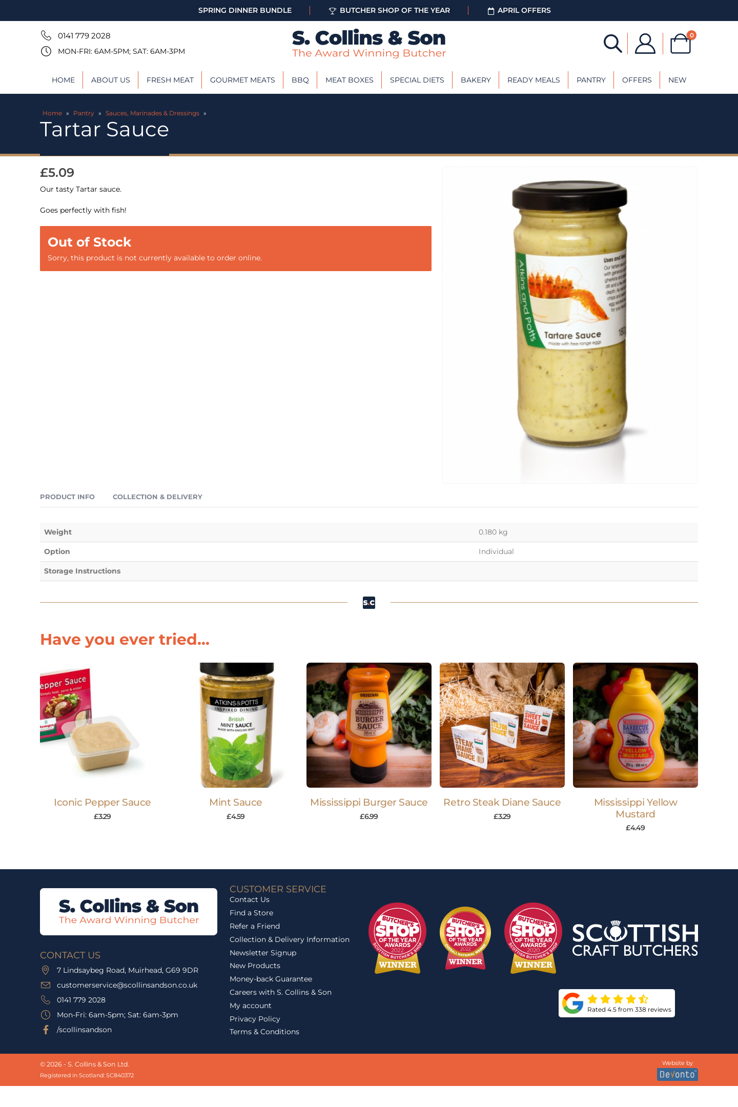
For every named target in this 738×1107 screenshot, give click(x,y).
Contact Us (250, 899)
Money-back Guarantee (271, 978)
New (677, 80)
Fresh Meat (170, 80)
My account (251, 1005)
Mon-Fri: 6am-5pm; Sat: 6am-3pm (121, 51)
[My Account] (645, 43)
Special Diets (417, 80)
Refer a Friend (255, 926)
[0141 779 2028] (45, 35)
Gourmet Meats (242, 80)
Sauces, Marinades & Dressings (152, 113)
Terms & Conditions (264, 1031)
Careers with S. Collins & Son (281, 992)
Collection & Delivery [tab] (157, 497)
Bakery (476, 80)
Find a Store (251, 912)
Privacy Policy (255, 1018)
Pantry (591, 80)
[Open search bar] (613, 42)
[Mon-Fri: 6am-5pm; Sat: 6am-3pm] (45, 51)
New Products (255, 965)
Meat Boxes (349, 80)
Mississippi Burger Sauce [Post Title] (369, 802)
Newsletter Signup (263, 952)
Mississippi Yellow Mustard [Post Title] (635, 808)
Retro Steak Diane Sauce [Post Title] (502, 802)
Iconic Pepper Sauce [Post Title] (102, 802)
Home (63, 80)
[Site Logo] (369, 43)
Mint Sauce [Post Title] (235, 802)
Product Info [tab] (67, 497)
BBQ (300, 80)
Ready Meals (533, 80)
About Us (110, 80)
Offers (637, 80)
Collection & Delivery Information (290, 939)
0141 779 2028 (84, 35)
